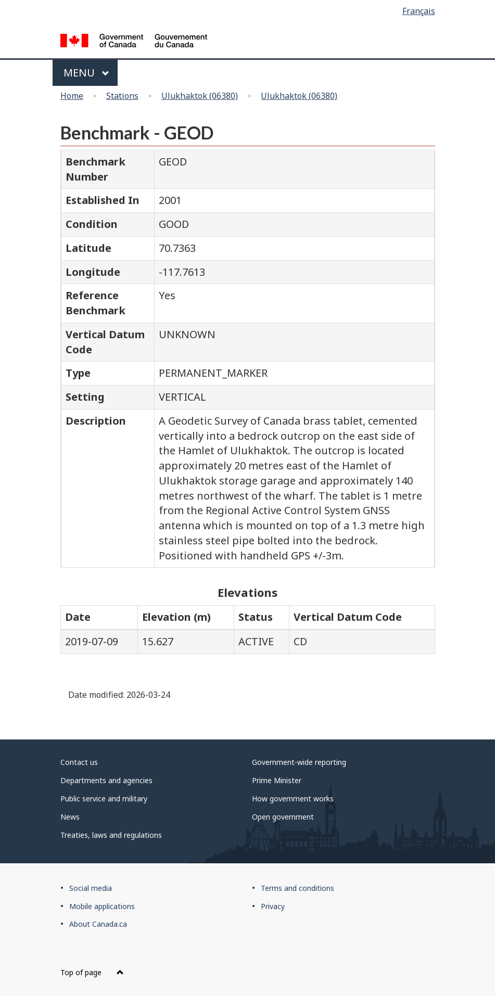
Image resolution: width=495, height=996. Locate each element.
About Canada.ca (98, 924)
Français (418, 11)
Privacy (273, 906)
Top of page (92, 972)
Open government (283, 817)
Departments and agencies (106, 780)
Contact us (79, 762)
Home (71, 95)
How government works (293, 798)
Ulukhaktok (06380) (199, 95)
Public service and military (103, 798)
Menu (87, 73)
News (70, 817)
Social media (90, 888)
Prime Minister (276, 780)
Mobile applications (102, 906)
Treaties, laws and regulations (111, 835)
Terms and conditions (297, 888)
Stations (122, 95)
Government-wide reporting (299, 762)
